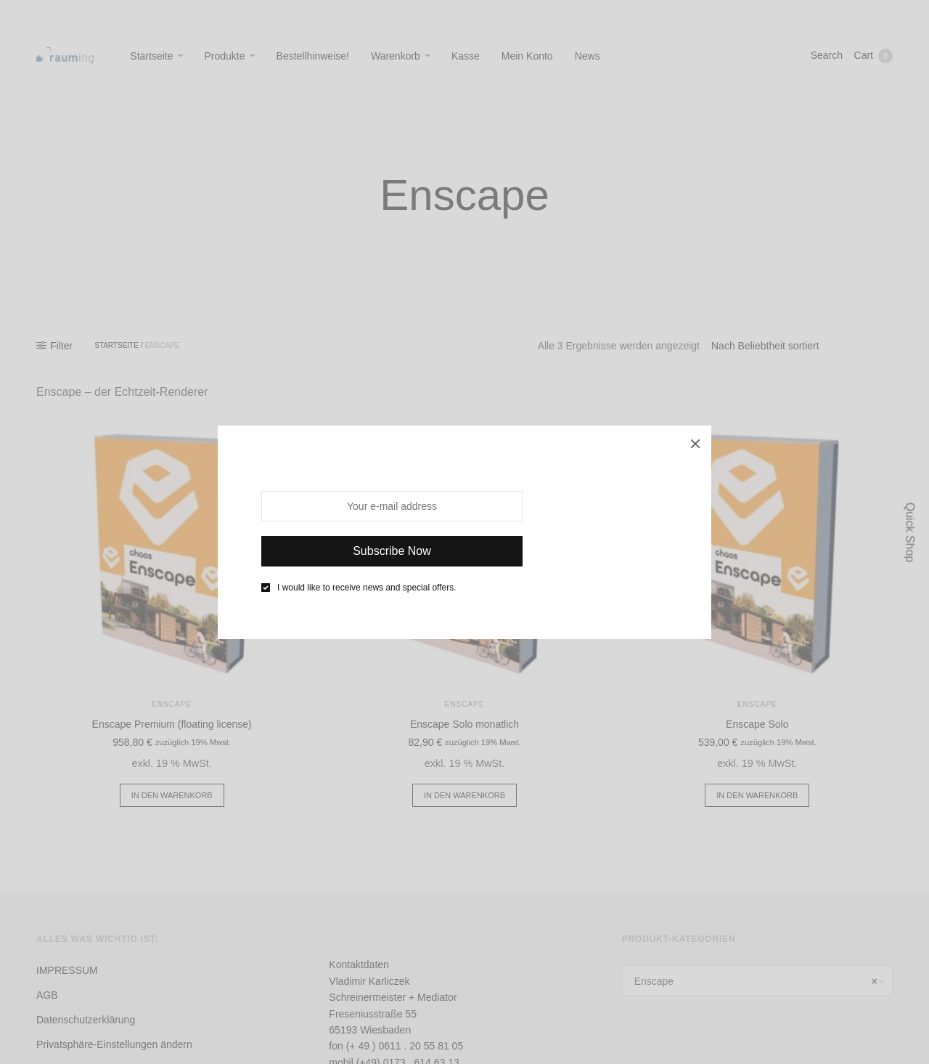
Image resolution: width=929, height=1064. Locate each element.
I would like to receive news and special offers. (367, 587)
